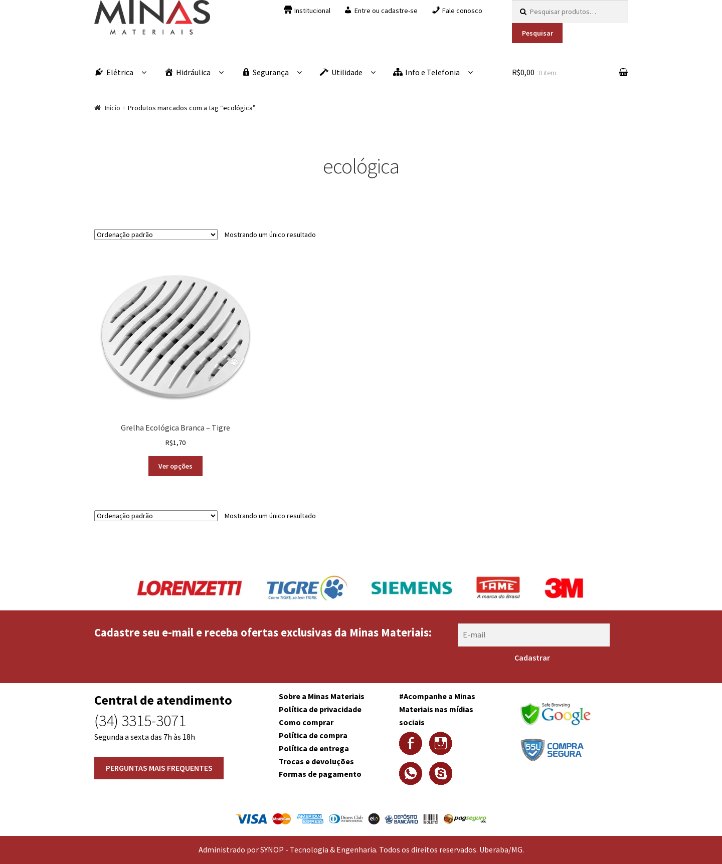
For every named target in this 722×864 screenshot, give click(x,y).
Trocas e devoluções (316, 761)
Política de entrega (314, 748)
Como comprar (306, 722)
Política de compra (313, 735)
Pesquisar (537, 33)
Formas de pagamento (320, 774)
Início (112, 107)
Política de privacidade (320, 709)
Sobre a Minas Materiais (322, 696)
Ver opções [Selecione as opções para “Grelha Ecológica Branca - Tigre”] (175, 466)
